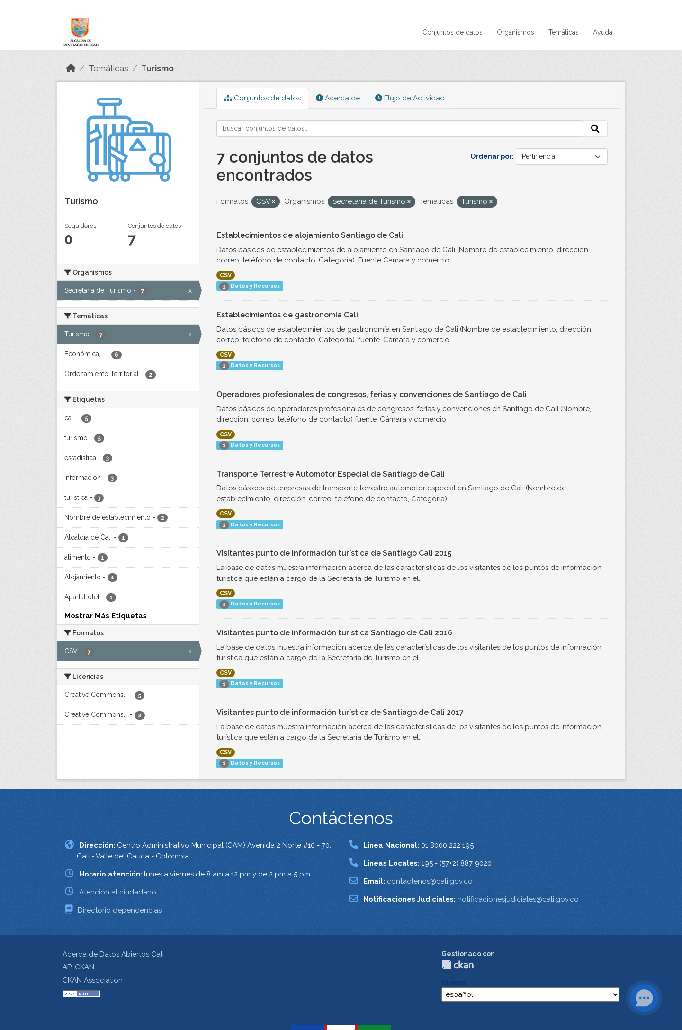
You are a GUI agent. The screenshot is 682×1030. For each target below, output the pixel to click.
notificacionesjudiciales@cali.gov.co (518, 899)
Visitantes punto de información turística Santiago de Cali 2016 (334, 632)
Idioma (453, 982)
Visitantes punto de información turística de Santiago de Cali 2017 (340, 712)
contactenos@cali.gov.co (430, 881)
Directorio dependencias (120, 910)
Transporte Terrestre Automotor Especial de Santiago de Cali (330, 474)
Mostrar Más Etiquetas (105, 616)
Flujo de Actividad (410, 98)
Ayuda (602, 32)
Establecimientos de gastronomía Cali (287, 314)
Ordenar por (491, 156)
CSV (226, 275)
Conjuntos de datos (452, 32)
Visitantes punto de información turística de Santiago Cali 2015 (333, 553)
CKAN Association (93, 980)
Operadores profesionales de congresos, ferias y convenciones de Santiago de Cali (371, 394)
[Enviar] (595, 128)
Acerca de (338, 98)
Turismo (157, 68)
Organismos (515, 32)
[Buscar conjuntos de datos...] (400, 128)
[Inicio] (71, 68)
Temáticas (563, 32)
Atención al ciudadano (117, 892)
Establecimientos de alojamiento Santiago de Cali (309, 235)
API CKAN (78, 967)
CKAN (457, 965)
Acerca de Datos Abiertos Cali (113, 954)
